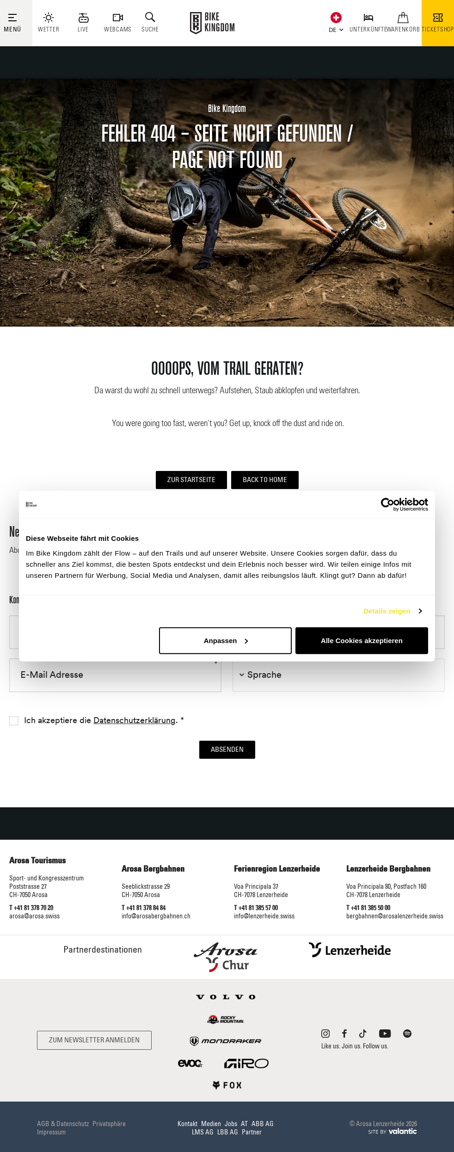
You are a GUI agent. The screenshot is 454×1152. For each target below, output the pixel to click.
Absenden (227, 749)
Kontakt (187, 1124)
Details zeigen (386, 611)
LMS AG (203, 1132)
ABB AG (263, 1124)
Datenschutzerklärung (134, 720)
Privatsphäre (109, 1124)
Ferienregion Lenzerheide (277, 869)
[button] (334, 29)
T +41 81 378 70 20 (31, 908)
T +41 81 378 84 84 (144, 908)
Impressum (51, 1132)
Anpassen (226, 640)
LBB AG (227, 1132)
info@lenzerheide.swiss (264, 916)
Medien (211, 1124)
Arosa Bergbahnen (153, 869)
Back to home (265, 480)
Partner (252, 1132)
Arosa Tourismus (37, 861)
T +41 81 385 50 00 (368, 908)
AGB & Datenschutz (63, 1124)
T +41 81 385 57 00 (256, 908)
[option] (227, 203)
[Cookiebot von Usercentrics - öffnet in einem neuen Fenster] (387, 505)
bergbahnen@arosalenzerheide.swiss (394, 916)
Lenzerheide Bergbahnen (388, 869)
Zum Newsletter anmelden (94, 1040)
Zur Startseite (191, 480)
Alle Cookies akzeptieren (362, 640)
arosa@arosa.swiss (34, 916)
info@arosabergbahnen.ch (156, 916)
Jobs (231, 1124)
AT (244, 1124)
